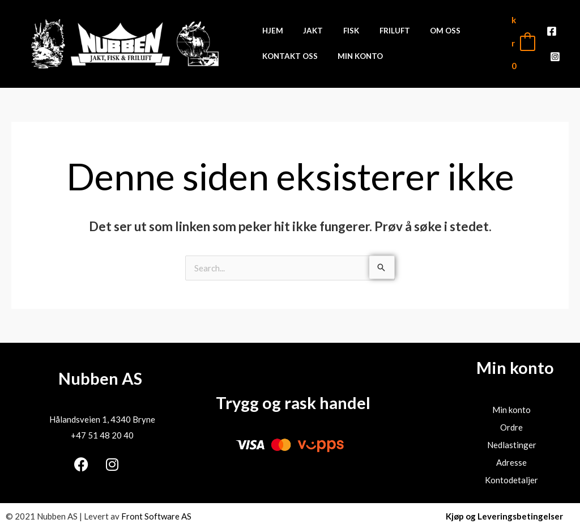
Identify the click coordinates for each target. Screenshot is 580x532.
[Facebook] (552, 36)
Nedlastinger (511, 445)
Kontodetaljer (511, 480)
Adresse (511, 462)
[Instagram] (555, 51)
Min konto (511, 410)
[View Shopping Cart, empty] (522, 43)
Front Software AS (156, 516)
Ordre (511, 427)
